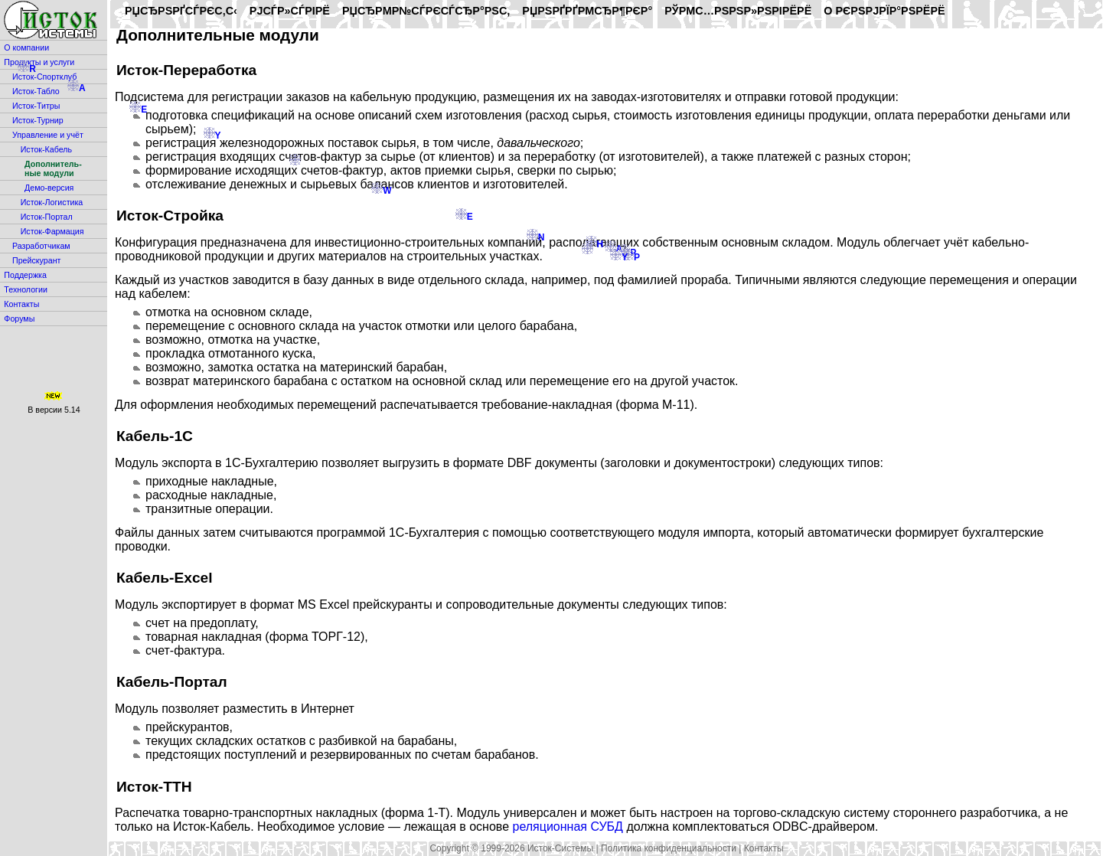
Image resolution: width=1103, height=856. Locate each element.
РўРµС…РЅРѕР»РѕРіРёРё (737, 11)
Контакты (21, 304)
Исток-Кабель (46, 149)
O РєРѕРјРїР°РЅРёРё (884, 11)
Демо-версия (48, 187)
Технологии (25, 289)
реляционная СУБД (567, 826)
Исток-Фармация (52, 231)
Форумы (19, 318)
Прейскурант (36, 260)
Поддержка (25, 274)
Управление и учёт (47, 134)
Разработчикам (41, 245)
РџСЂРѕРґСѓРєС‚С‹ (181, 11)
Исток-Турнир (38, 120)
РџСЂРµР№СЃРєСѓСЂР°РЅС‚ (426, 11)
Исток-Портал (47, 216)
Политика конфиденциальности (668, 848)
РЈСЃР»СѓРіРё (290, 11)
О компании (26, 47)
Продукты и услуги (39, 62)
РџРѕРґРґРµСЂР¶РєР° (587, 11)
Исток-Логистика (52, 202)
